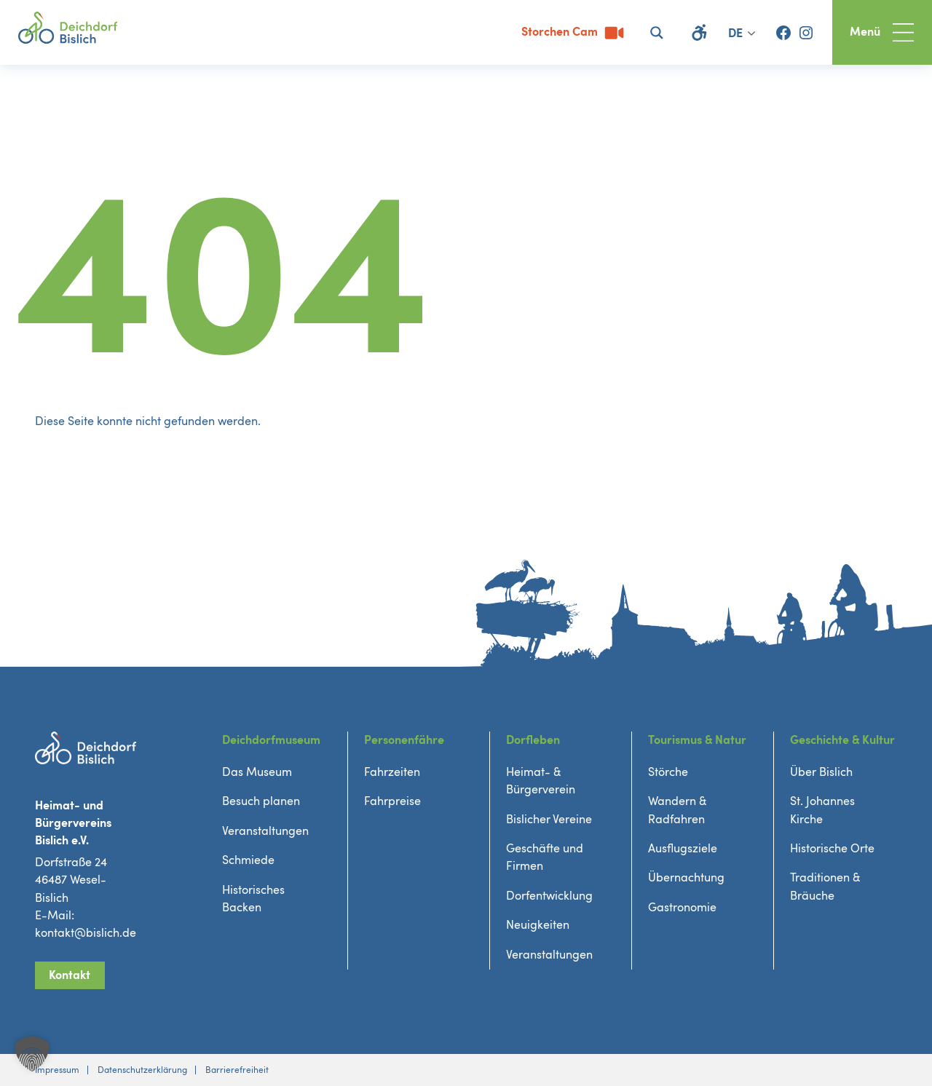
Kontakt (69, 975)
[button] (32, 1054)
